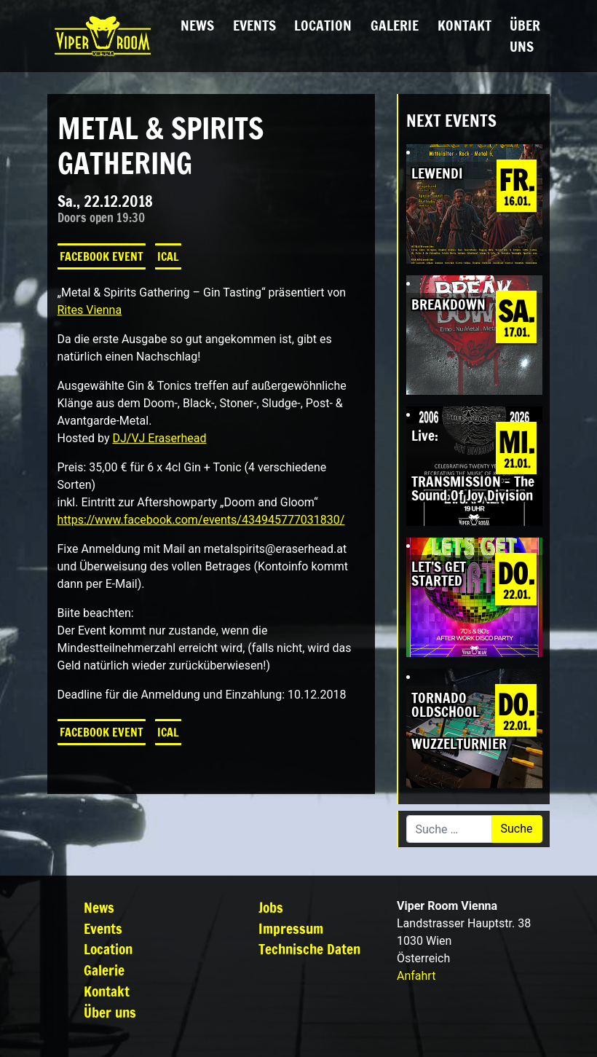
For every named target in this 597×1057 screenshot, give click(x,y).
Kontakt (464, 25)
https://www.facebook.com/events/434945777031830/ (201, 520)
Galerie (395, 25)
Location (323, 25)
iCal (168, 256)
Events (254, 25)
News (197, 25)
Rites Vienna (90, 310)
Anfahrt (416, 976)
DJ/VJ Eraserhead (159, 438)
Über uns (525, 35)
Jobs (270, 907)
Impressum (290, 928)
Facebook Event (101, 256)
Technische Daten (309, 949)
